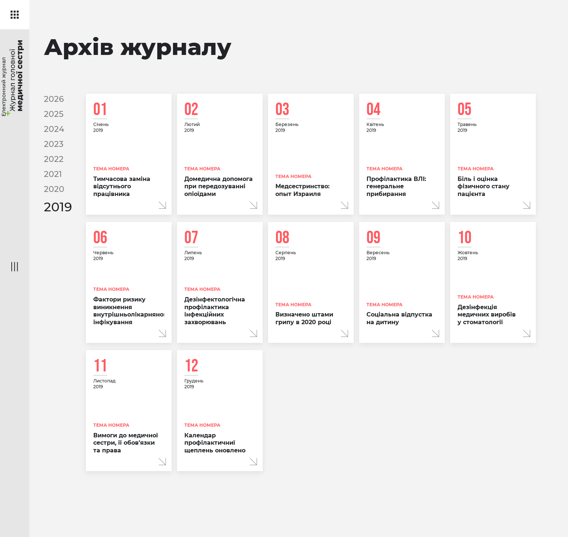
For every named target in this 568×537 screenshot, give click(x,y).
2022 (54, 157)
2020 (54, 187)
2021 (53, 172)
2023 (54, 143)
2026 (54, 99)
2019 (58, 204)
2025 (54, 113)
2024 (54, 128)
